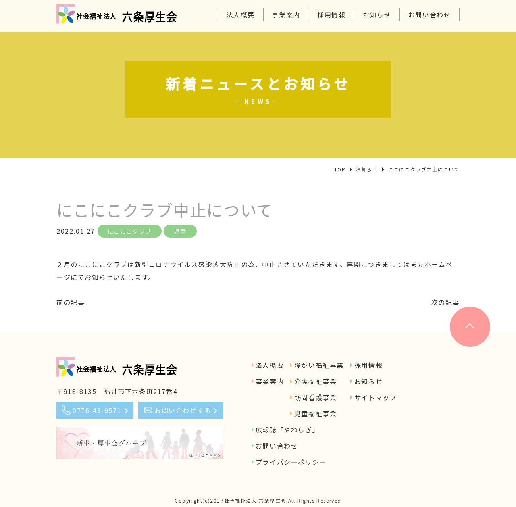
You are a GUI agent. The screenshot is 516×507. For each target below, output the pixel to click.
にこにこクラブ (130, 231)
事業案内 (286, 14)
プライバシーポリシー (291, 462)
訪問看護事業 (315, 397)
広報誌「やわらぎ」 (287, 429)
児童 (180, 231)
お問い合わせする (182, 410)
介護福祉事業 (315, 381)
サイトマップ (375, 397)
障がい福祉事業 (319, 365)
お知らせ (377, 14)
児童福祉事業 (315, 413)
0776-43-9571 (97, 410)
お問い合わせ (429, 14)
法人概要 (241, 14)
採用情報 (331, 14)
